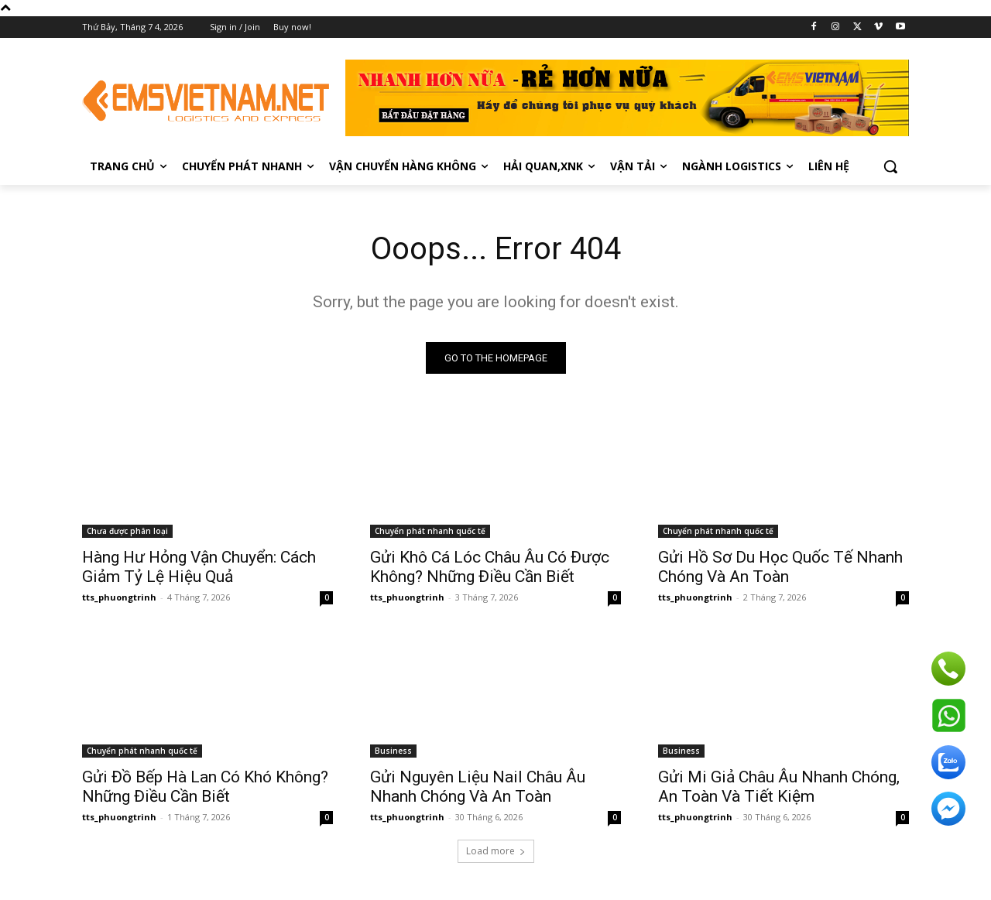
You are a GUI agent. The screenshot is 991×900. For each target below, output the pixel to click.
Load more (496, 850)
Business (393, 750)
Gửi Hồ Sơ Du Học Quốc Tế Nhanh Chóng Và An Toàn (780, 567)
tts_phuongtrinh (119, 597)
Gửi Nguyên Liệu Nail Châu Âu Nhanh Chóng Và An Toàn (477, 787)
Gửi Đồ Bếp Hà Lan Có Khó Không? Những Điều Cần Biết (205, 787)
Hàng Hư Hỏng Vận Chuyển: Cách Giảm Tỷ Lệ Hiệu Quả (199, 567)
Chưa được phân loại (127, 530)
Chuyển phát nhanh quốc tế (430, 530)
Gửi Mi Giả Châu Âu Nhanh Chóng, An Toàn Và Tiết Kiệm (779, 787)
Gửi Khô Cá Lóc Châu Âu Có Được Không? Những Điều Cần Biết (489, 567)
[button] (890, 166)
